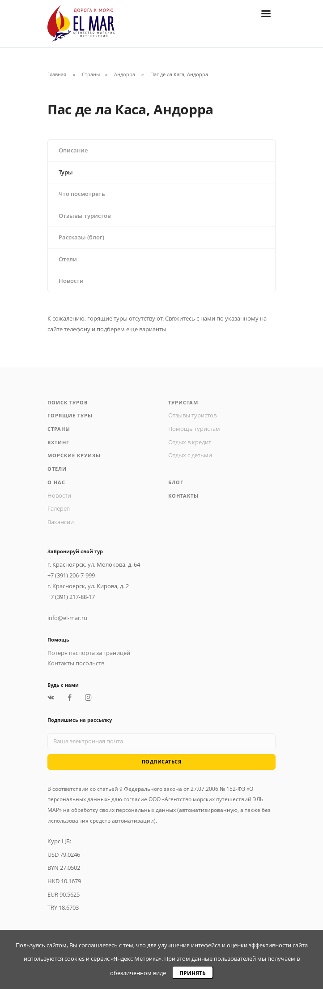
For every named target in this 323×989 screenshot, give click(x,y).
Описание (73, 150)
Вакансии (60, 522)
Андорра (125, 74)
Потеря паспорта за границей (88, 653)
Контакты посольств (75, 663)
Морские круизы (74, 455)
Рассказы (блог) (81, 237)
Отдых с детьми (190, 455)
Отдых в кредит (189, 442)
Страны (91, 74)
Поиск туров (67, 402)
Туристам (183, 402)
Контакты (183, 495)
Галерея (58, 508)
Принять (192, 973)
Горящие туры (70, 415)
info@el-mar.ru (67, 618)
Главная (56, 74)
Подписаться (162, 761)
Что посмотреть (82, 194)
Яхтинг (58, 442)
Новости (71, 281)
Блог (175, 482)
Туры (66, 172)
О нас (56, 482)
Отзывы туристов (85, 216)
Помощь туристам (194, 429)
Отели (68, 259)
